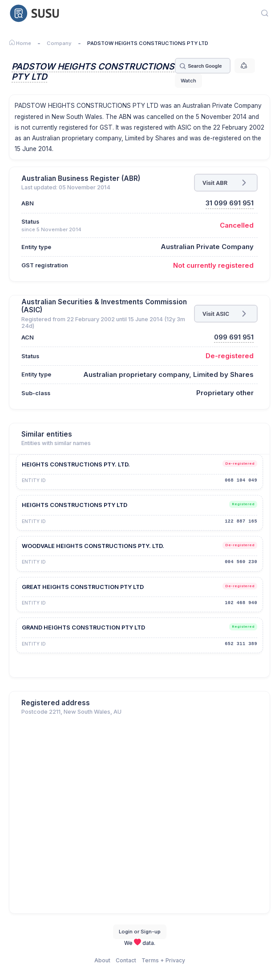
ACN (27, 337)
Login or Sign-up (140, 931)
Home (20, 43)
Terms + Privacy (163, 960)
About (102, 960)
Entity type (36, 247)
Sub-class (35, 393)
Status (30, 221)
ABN (27, 203)
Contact (126, 960)
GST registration (44, 265)
